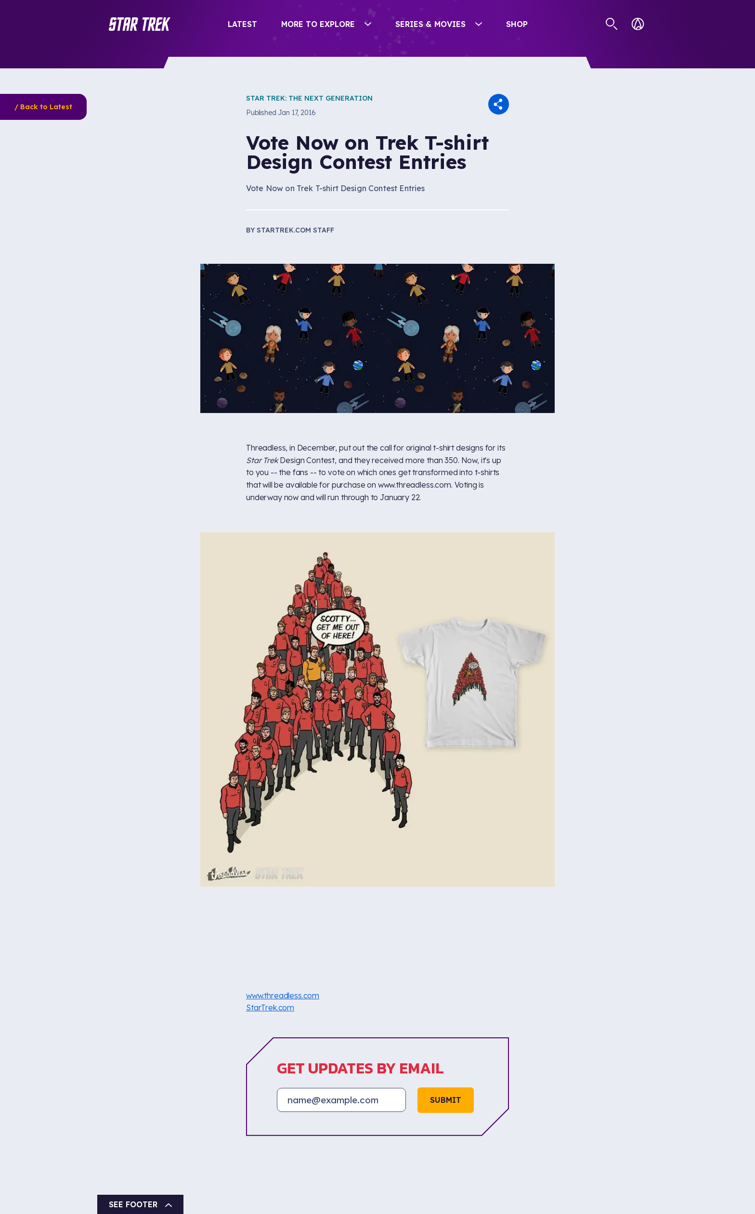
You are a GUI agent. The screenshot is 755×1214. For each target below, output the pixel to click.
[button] (139, 24)
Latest (242, 24)
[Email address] (341, 1100)
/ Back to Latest (43, 107)
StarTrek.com (270, 1007)
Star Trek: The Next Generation (309, 98)
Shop (517, 24)
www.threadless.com (282, 995)
